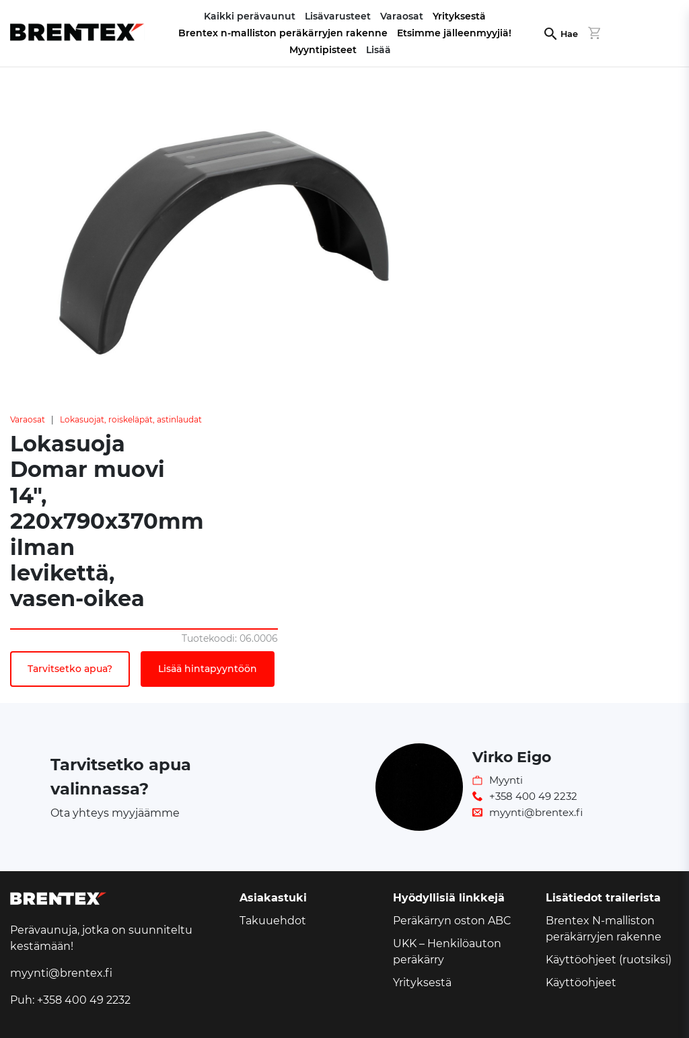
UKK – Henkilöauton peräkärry (447, 951)
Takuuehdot (273, 920)
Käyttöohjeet (581, 982)
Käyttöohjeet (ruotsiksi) (609, 959)
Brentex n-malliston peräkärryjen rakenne (283, 33)
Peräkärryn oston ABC (452, 920)
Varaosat (27, 419)
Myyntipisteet (323, 50)
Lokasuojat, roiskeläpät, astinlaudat (131, 419)
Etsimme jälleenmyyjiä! (454, 33)
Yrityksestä (459, 16)
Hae (569, 34)
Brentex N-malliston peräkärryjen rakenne (603, 928)
